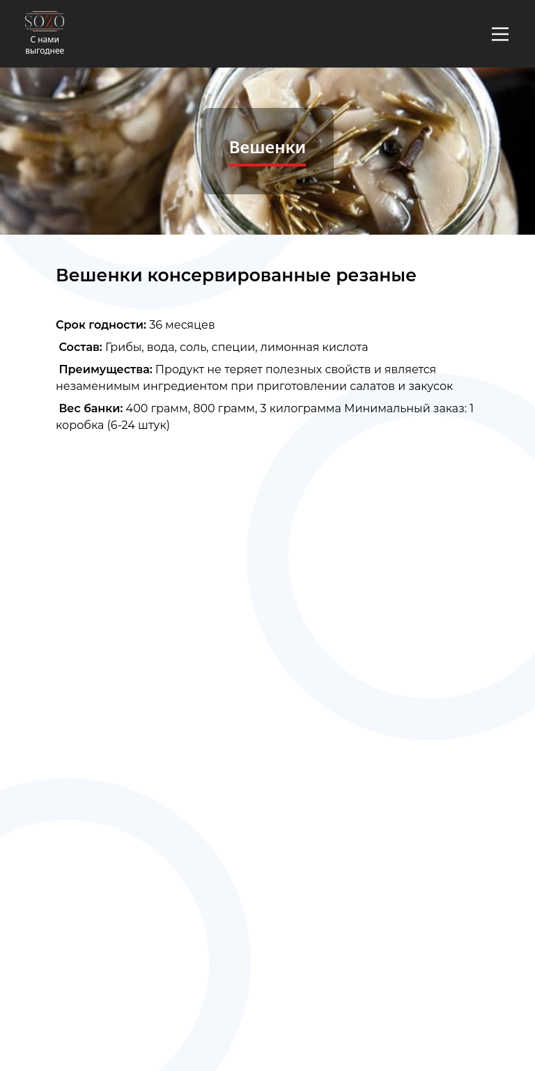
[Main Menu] (500, 34)
